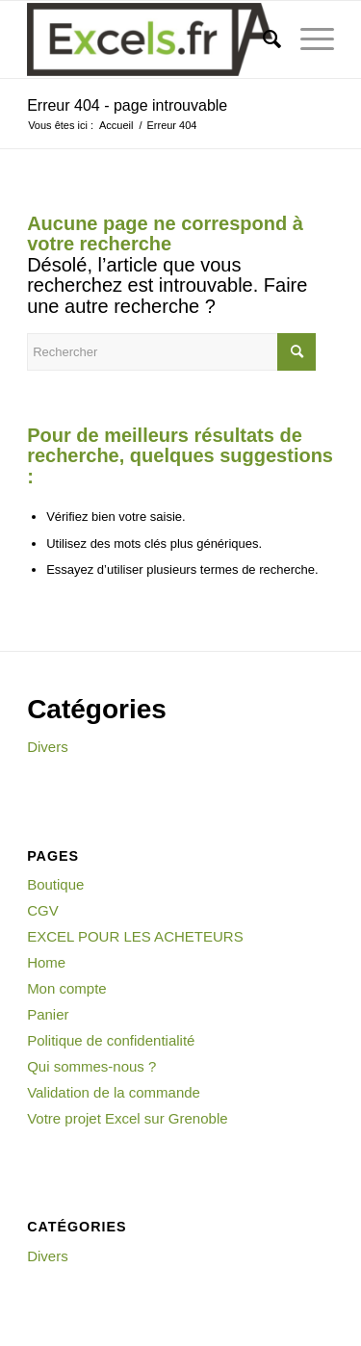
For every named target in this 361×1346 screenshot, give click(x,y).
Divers (47, 746)
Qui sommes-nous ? (91, 1066)
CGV (43, 910)
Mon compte (67, 988)
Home (46, 962)
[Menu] (307, 39)
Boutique (55, 884)
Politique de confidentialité (110, 1040)
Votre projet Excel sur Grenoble (127, 1118)
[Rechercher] (262, 39)
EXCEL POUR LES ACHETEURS (135, 936)
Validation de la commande (113, 1092)
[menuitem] (262, 39)
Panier (47, 1014)
